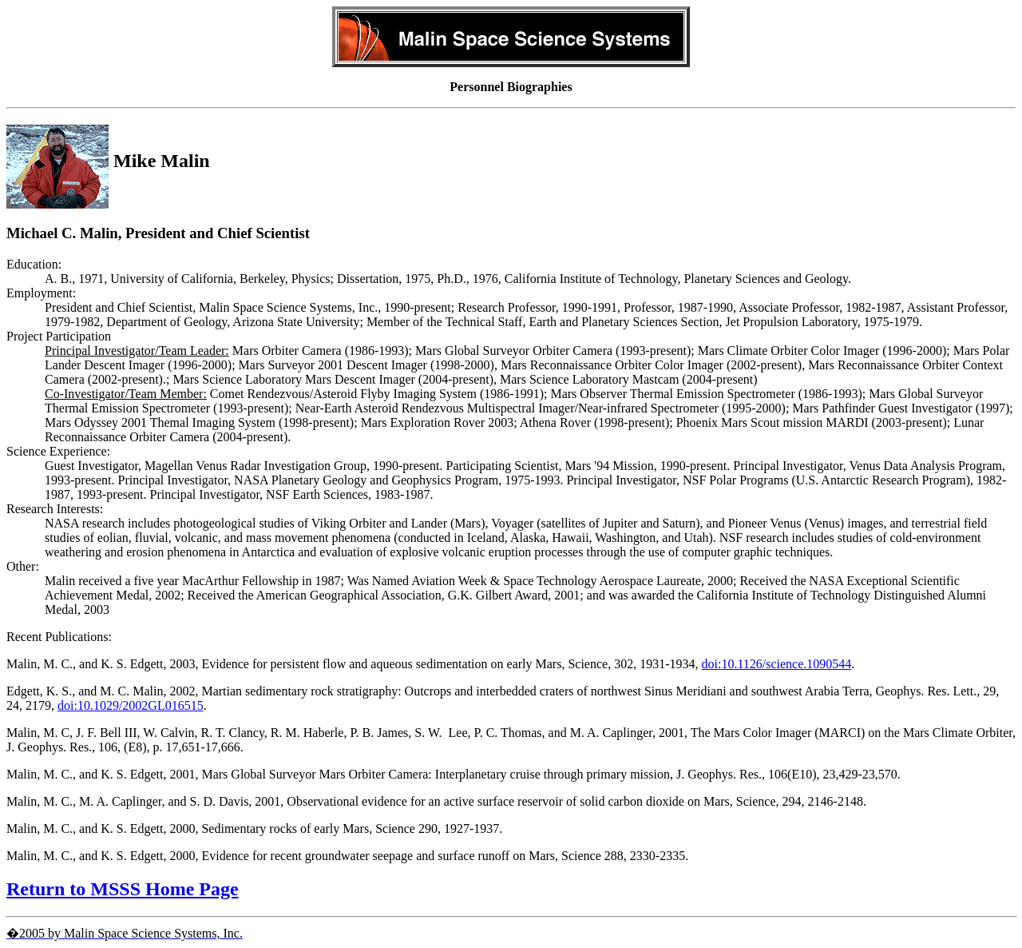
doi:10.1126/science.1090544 (777, 664)
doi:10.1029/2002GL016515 (130, 705)
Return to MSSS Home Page (122, 888)
